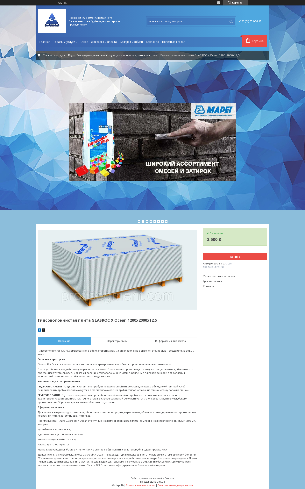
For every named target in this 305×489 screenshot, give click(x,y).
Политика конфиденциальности (176, 485)
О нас (84, 42)
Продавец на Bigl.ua (152, 481)
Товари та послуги (54, 55)
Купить (235, 256)
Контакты (152, 42)
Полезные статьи (173, 42)
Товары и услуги (64, 42)
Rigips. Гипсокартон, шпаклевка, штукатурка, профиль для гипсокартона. (113, 55)
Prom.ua (169, 478)
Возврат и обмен (131, 42)
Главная (44, 42)
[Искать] (231, 21)
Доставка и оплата (104, 42)
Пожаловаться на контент (140, 485)
